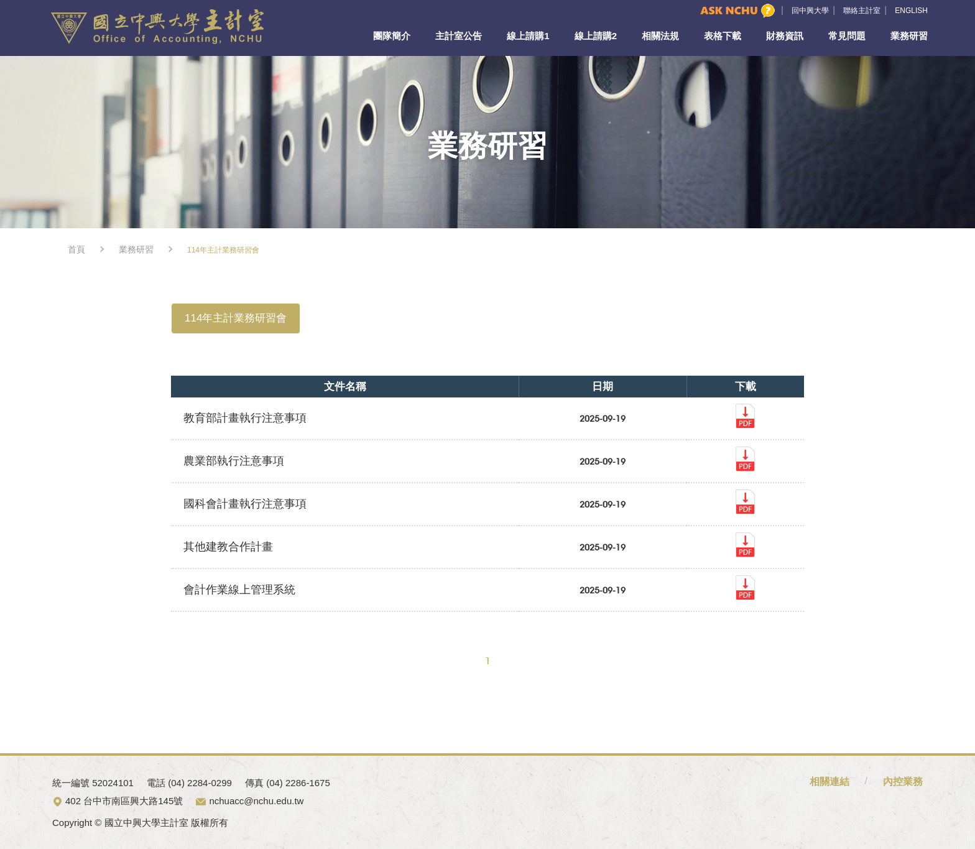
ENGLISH (911, 10)
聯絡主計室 (861, 10)
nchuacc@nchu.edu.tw (256, 801)
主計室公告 (458, 35)
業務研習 (909, 35)
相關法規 (660, 35)
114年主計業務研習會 (236, 318)
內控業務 (903, 781)
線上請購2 (596, 35)
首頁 (76, 249)
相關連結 (829, 781)
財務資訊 (784, 35)
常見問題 (847, 35)
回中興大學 (810, 10)
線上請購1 (528, 35)
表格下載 (722, 35)
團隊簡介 (391, 35)
